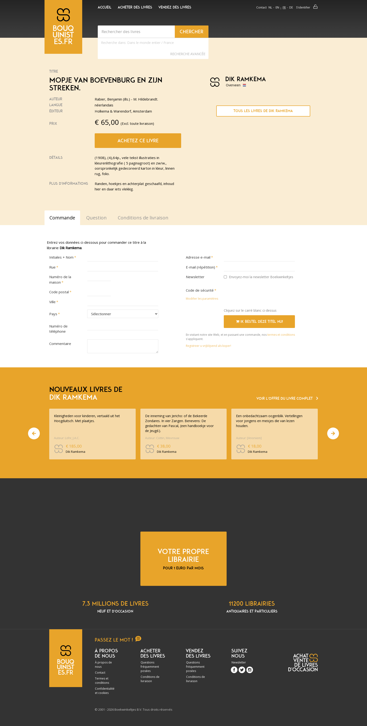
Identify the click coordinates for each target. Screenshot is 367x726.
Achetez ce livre (138, 140)
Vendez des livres (175, 7)
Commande (62, 217)
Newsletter (195, 276)
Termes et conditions (102, 680)
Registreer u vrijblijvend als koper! (208, 346)
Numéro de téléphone (58, 329)
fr (284, 7)
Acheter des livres (135, 7)
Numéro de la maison (60, 279)
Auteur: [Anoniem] (249, 438)
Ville (52, 301)
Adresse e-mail (198, 257)
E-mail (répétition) (200, 267)
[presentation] (259, 295)
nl (270, 7)
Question (96, 217)
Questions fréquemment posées (150, 666)
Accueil (104, 7)
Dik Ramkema (245, 79)
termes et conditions (281, 335)
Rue (52, 267)
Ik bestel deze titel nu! (259, 321)
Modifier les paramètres (202, 299)
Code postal (59, 292)
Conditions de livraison (150, 679)
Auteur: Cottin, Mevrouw (162, 438)
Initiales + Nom (61, 257)
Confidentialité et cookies (104, 691)
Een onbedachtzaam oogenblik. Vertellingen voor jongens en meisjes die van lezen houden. (269, 421)
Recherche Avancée (187, 54)
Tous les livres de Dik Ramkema (263, 111)
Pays (53, 313)
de (291, 7)
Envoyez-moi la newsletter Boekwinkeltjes (258, 277)
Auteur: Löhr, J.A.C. (66, 438)
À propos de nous (103, 664)
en (277, 7)
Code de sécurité (200, 290)
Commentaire (60, 343)
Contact (261, 7)
